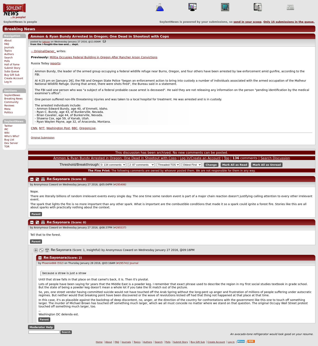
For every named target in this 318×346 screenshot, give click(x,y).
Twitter (8, 125)
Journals (9, 47)
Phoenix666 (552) (53, 263)
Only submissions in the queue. (289, 21)
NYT (42, 128)
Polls (7, 61)
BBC (75, 128)
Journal (134, 263)
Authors (9, 54)
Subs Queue (11, 71)
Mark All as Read (234, 164)
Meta (7, 109)
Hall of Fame (11, 64)
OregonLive (87, 128)
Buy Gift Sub (11, 75)
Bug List (9, 139)
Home (99, 342)
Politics (8, 112)
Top (226, 158)
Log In (8, 81)
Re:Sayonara (58, 179)
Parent (36, 214)
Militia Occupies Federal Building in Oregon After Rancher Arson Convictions (103, 57)
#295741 (122, 263)
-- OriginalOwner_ (43, 51)
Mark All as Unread (267, 164)
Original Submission (43, 137)
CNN (34, 128)
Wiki (6, 132)
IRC (6, 129)
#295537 (119, 227)
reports (55, 63)
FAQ (6, 44)
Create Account (13, 78)
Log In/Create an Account (200, 158)
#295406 (119, 184)
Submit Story (12, 68)
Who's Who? (11, 136)
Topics (8, 50)
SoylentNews (14, 11)
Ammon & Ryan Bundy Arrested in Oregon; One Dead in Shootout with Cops (99, 36)
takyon (46, 41)
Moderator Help (41, 327)
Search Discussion (275, 158)
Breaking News (19, 29)
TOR (6, 146)
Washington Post (58, 128)
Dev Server (11, 143)
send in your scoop (247, 21)
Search (8, 57)
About (8, 40)
